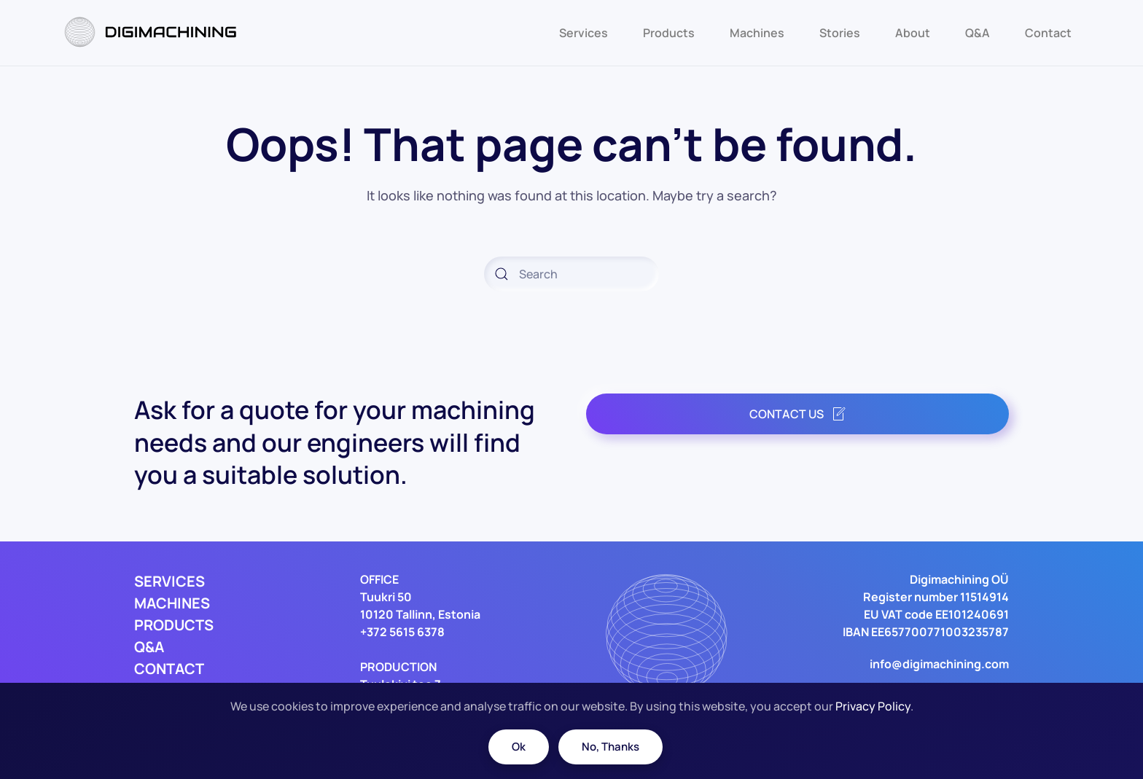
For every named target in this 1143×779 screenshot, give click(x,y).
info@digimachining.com (939, 664)
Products (669, 33)
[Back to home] (152, 33)
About (912, 33)
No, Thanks (610, 746)
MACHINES (172, 603)
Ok (519, 746)
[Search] (571, 274)
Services (583, 33)
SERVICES (169, 581)
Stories (839, 33)
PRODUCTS (174, 625)
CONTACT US (797, 414)
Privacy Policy (872, 706)
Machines (757, 33)
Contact (1048, 33)
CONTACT (169, 668)
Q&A (977, 33)
